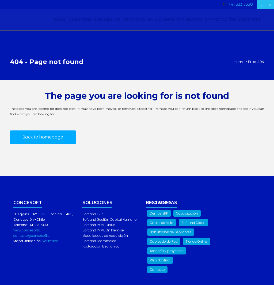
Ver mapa (49, 241)
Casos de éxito (161, 222)
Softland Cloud (193, 222)
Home (239, 61)
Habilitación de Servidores (171, 232)
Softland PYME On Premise (103, 230)
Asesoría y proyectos (167, 251)
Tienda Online (197, 241)
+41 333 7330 (241, 4)
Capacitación (187, 213)
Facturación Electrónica (101, 246)
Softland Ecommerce (99, 241)
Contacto (157, 269)
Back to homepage (43, 137)
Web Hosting (160, 260)
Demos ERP (159, 213)
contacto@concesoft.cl (31, 235)
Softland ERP (92, 214)
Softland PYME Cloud (98, 225)
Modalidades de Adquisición (105, 235)
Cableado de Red (164, 241)
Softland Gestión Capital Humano (109, 219)
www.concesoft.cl (27, 230)
